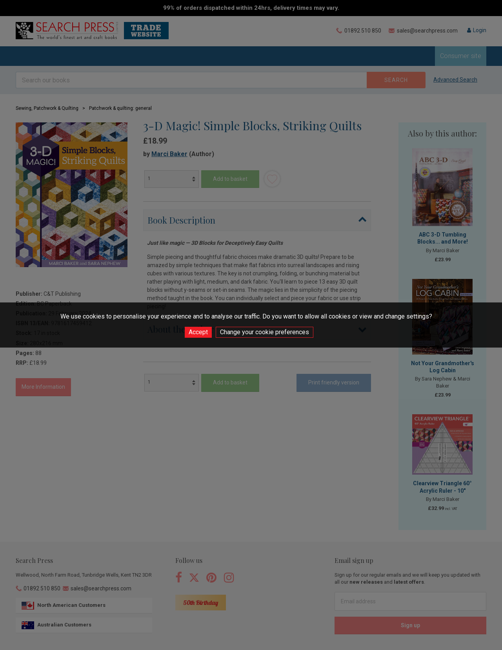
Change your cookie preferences (264, 332)
